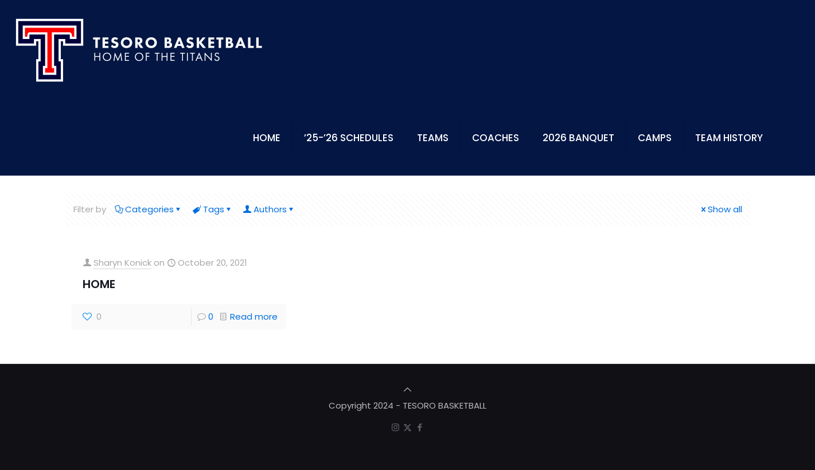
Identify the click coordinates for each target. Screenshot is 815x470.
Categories (148, 209)
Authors (269, 209)
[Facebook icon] (419, 427)
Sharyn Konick (122, 263)
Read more (254, 316)
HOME (99, 284)
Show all (720, 209)
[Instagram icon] (395, 427)
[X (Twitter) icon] (407, 427)
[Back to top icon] (407, 389)
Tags (213, 209)
